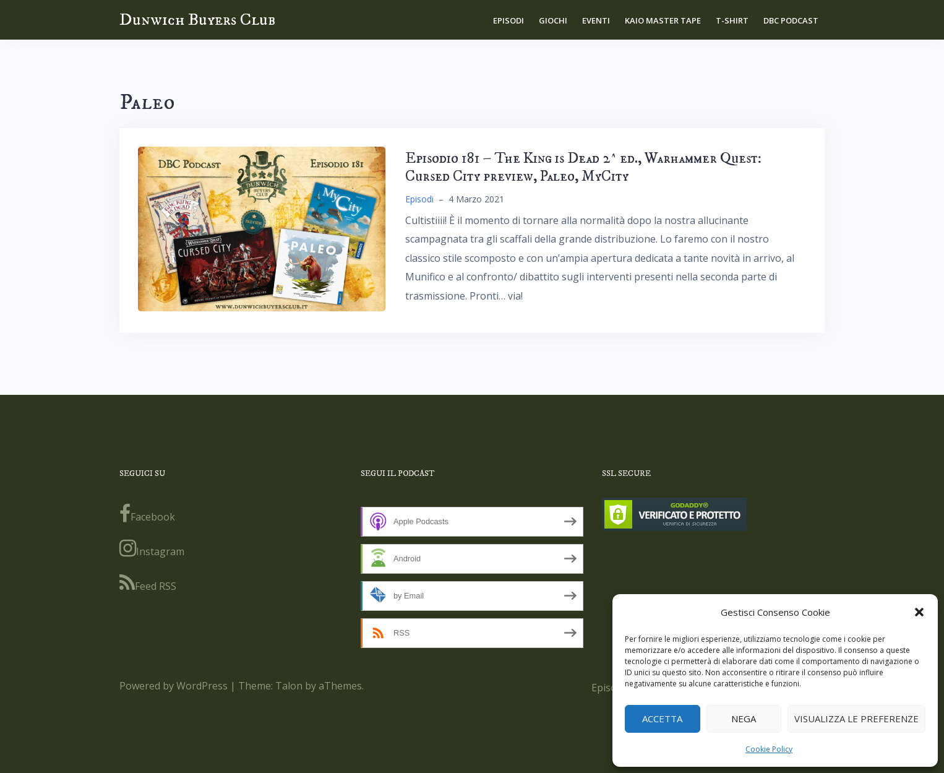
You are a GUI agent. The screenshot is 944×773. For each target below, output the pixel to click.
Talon (289, 686)
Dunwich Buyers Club (197, 19)
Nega (743, 718)
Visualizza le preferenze (856, 718)
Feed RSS (147, 583)
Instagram (151, 548)
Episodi (508, 20)
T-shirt (732, 20)
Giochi (553, 20)
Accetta (662, 718)
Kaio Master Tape (663, 20)
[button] (919, 612)
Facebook (147, 514)
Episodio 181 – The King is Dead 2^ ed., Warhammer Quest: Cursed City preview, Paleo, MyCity (583, 167)
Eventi (596, 20)
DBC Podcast (790, 20)
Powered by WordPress (173, 686)
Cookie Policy (768, 749)
